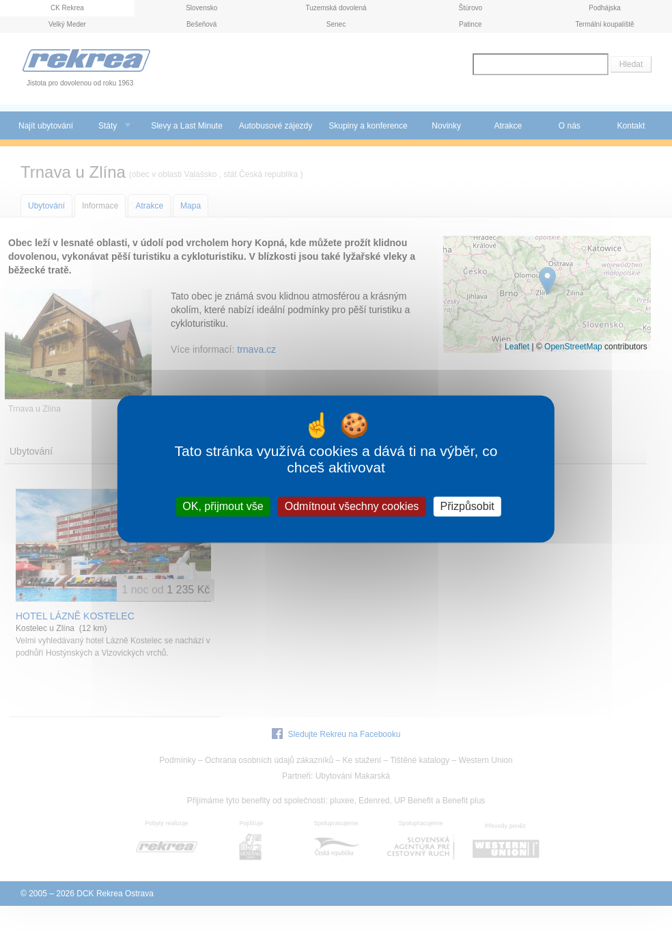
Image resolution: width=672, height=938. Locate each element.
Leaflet (517, 346)
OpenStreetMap (573, 346)
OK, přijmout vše (222, 506)
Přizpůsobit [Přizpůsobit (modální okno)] (467, 506)
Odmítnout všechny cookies (352, 506)
